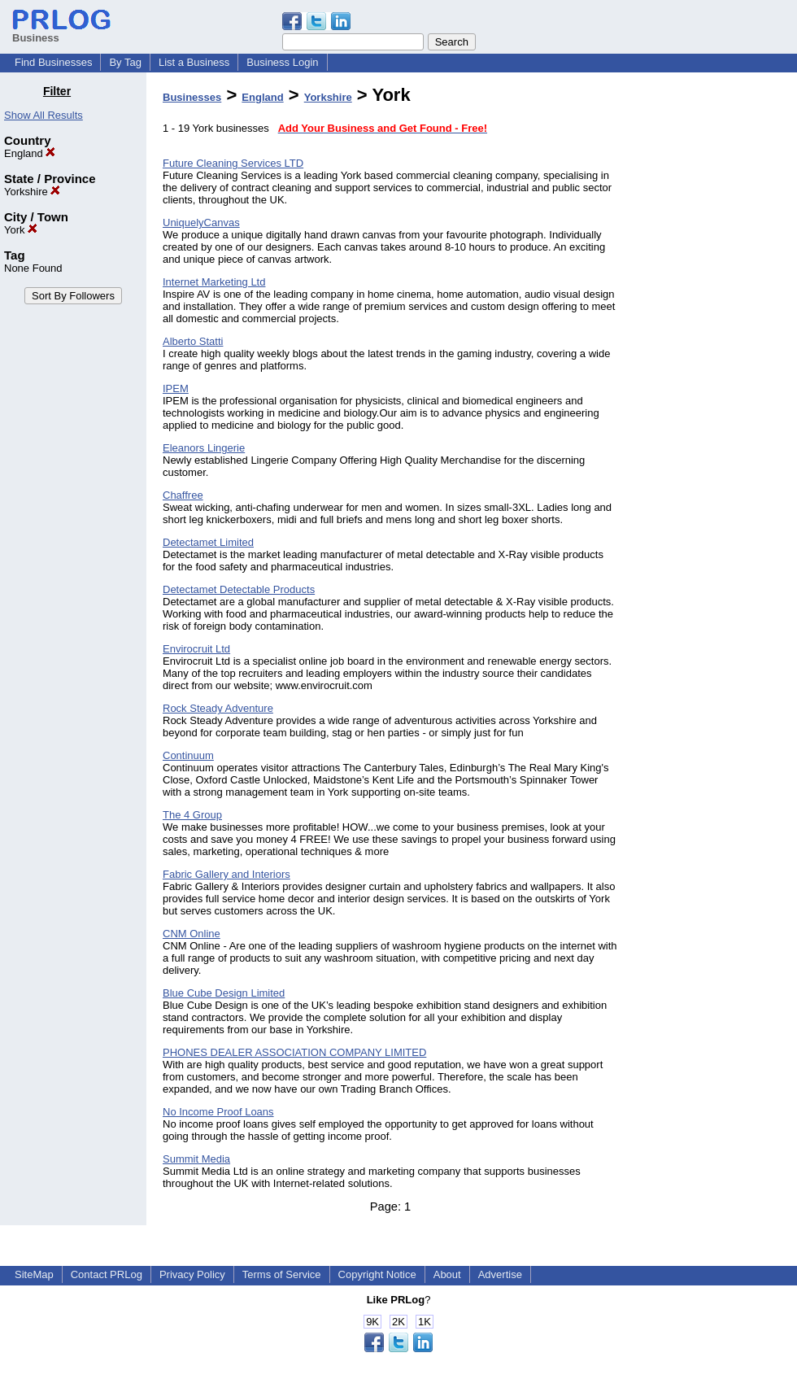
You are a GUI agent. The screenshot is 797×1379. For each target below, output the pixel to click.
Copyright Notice (377, 1274)
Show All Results (43, 115)
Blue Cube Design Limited (224, 993)
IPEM (176, 388)
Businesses (192, 97)
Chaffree (183, 495)
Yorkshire (32, 191)
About (447, 1274)
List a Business (194, 62)
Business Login (282, 62)
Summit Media (196, 1159)
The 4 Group (192, 815)
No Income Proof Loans (218, 1112)
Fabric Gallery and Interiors (226, 874)
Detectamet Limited (208, 542)
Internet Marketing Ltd (214, 282)
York (20, 230)
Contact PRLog (106, 1274)
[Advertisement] (714, 329)
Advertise (500, 1274)
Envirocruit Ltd (196, 649)
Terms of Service (281, 1274)
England (29, 153)
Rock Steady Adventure (218, 708)
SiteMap (34, 1274)
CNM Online (191, 933)
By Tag (125, 62)
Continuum (188, 755)
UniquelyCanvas (201, 222)
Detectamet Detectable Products (239, 589)
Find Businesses (53, 62)
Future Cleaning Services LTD (233, 163)
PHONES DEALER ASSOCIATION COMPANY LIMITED (294, 1052)
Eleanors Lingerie (204, 448)
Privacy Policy (192, 1274)
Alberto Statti (193, 341)
